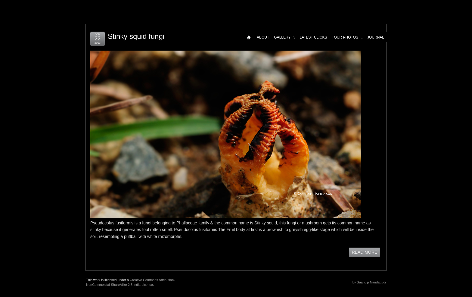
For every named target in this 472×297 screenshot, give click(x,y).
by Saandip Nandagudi (369, 282)
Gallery (285, 38)
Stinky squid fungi (136, 36)
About (263, 37)
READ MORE (364, 252)
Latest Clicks (313, 37)
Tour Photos (347, 38)
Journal (375, 37)
